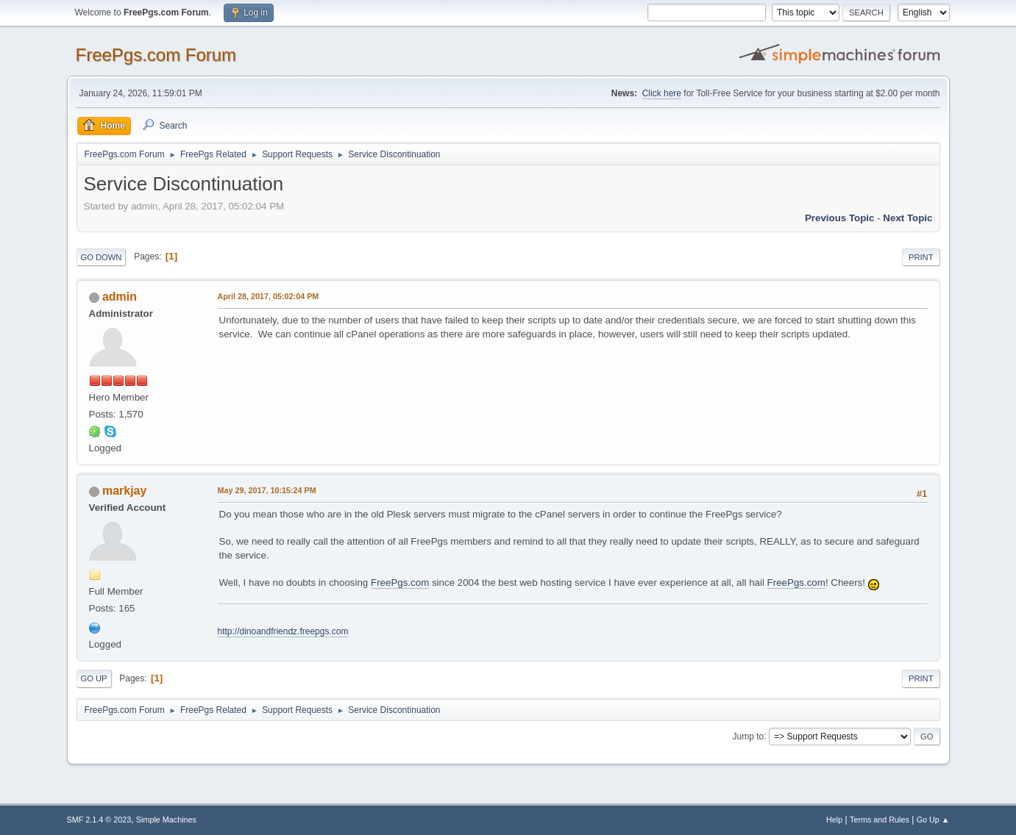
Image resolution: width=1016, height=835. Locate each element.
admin (119, 296)
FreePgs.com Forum (156, 55)
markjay (124, 490)
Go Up (94, 678)
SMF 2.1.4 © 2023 (99, 819)
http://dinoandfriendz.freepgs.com (283, 631)
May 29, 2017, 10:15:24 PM (267, 490)
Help (834, 819)
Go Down (101, 257)
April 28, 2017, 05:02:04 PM (268, 296)
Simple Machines (166, 819)
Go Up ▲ (933, 819)
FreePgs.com (400, 582)
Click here (661, 93)
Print (921, 257)
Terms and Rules (879, 819)
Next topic (907, 217)
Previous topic (840, 217)
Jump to (748, 736)
